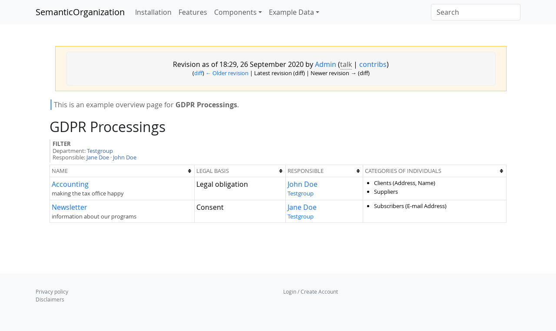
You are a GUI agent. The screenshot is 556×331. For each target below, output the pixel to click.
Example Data (291, 12)
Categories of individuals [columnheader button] (403, 171)
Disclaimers (50, 299)
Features (193, 12)
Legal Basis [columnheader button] (212, 171)
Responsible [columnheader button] (306, 171)
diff (198, 73)
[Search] (475, 12)
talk (346, 64)
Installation (153, 12)
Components (235, 12)
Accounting (70, 184)
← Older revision (226, 73)
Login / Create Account (310, 291)
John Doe (124, 157)
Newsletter (69, 207)
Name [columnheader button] (60, 171)
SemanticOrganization (80, 12)
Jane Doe (97, 157)
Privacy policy (52, 291)
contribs (373, 64)
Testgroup (100, 151)
